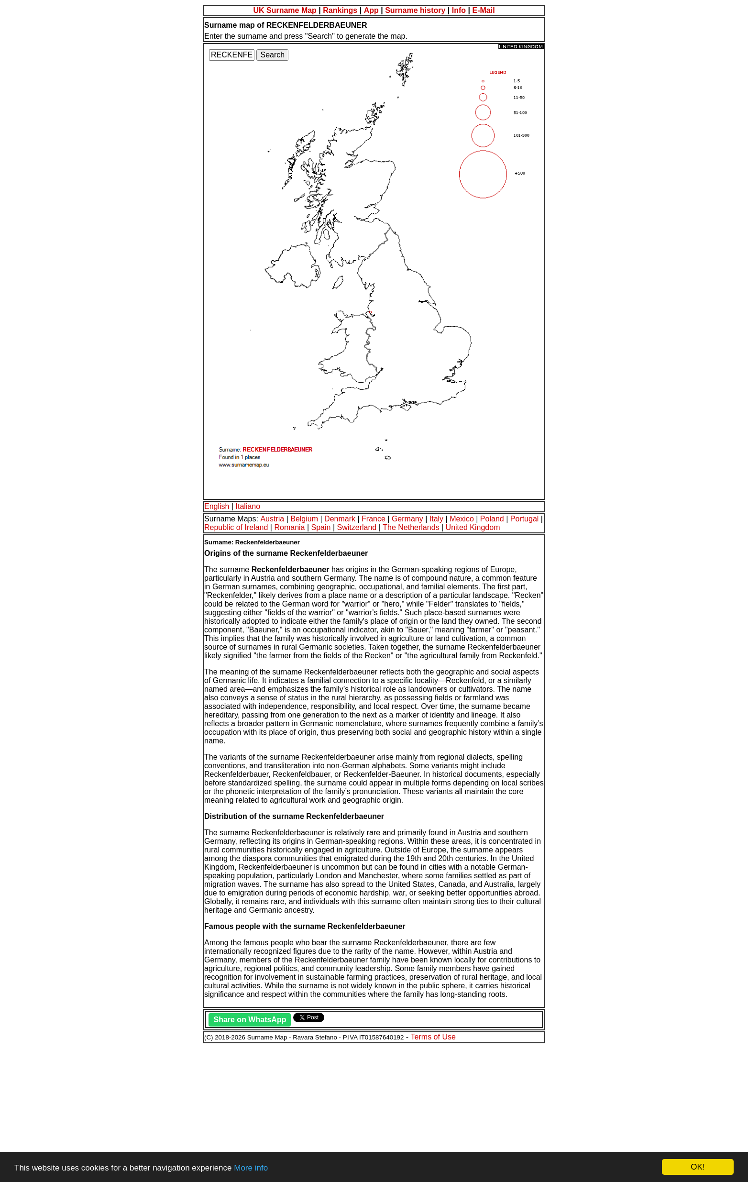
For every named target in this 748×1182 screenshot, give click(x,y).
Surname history (415, 10)
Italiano (248, 506)
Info (459, 10)
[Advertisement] (291, 1111)
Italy (436, 519)
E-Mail (483, 10)
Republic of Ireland (236, 527)
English (216, 506)
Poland (492, 519)
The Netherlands (411, 527)
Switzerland (357, 527)
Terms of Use (433, 1037)
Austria (272, 519)
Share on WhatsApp (249, 1020)
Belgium (304, 519)
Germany (407, 519)
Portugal (524, 519)
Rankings (340, 10)
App (371, 10)
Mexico (462, 519)
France (373, 519)
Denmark (339, 519)
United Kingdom (473, 527)
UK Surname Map (284, 10)
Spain (321, 527)
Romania (289, 527)
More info (251, 1167)
